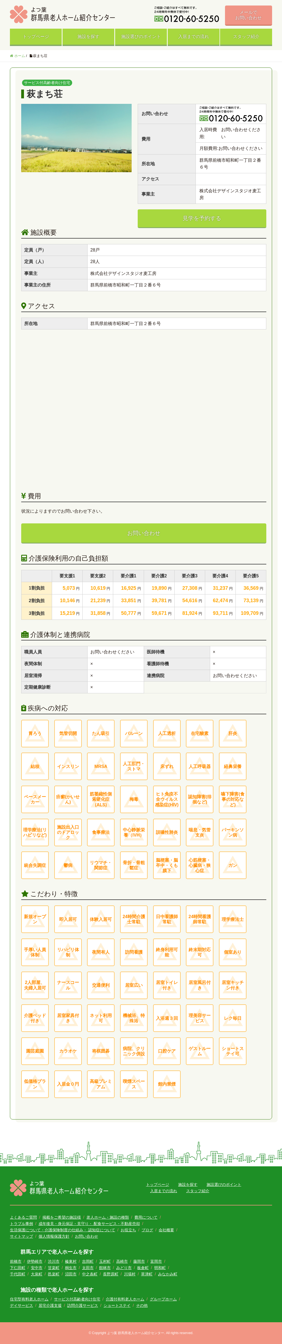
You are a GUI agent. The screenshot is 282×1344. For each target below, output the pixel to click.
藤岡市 (139, 1261)
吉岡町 (88, 1261)
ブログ (147, 1230)
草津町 (147, 1274)
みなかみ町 (167, 1274)
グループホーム (163, 1299)
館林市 (105, 1267)
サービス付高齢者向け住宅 (77, 1299)
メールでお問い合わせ (248, 15)
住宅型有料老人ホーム (29, 1299)
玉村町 (105, 1261)
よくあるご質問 (23, 1217)
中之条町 (89, 1274)
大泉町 (36, 1274)
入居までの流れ (193, 36)
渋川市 (53, 1261)
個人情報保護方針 (54, 1236)
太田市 (88, 1267)
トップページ (36, 36)
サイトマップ (21, 1236)
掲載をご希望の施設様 (61, 1217)
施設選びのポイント (141, 36)
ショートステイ (117, 1305)
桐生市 (71, 1267)
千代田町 (17, 1274)
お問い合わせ (143, 533)
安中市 (36, 1267)
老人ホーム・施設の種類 (107, 1217)
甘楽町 (53, 1267)
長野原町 (110, 1274)
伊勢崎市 (34, 1261)
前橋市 (15, 1261)
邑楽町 (53, 1274)
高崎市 (122, 1261)
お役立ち (128, 1230)
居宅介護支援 (50, 1305)
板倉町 (143, 1267)
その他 (142, 1305)
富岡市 (156, 1261)
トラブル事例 (21, 1223)
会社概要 (166, 1230)
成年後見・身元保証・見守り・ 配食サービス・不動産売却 (89, 1223)
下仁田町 (17, 1267)
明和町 (160, 1267)
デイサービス (21, 1305)
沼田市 (71, 1274)
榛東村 (71, 1261)
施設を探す (88, 36)
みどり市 (124, 1267)
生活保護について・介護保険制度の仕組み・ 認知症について (62, 1230)
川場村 (129, 1274)
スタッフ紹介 (246, 36)
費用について (146, 1217)
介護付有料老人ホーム (125, 1299)
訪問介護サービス (82, 1305)
